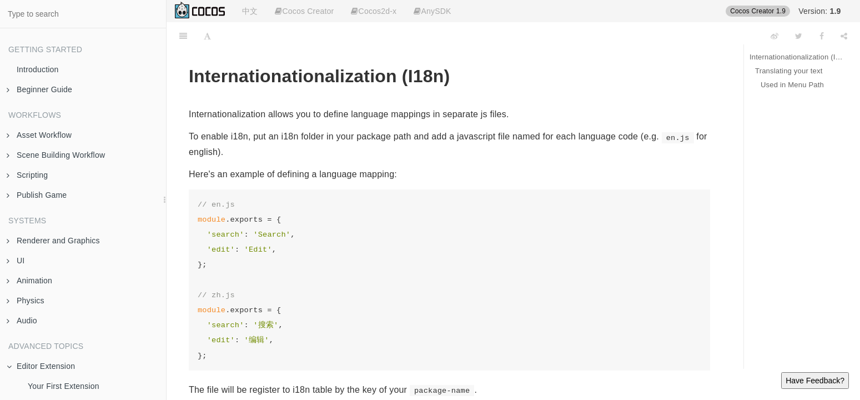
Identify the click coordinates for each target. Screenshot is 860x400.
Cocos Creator (304, 11)
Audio (22, 320)
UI (15, 260)
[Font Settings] (207, 36)
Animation (29, 280)
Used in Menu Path (792, 85)
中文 (250, 11)
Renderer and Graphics (53, 240)
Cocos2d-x (373, 11)
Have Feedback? (815, 380)
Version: (819, 11)
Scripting (27, 175)
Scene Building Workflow (56, 155)
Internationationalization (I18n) (796, 57)
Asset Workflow (39, 135)
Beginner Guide (39, 89)
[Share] (844, 36)
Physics (25, 300)
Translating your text (789, 71)
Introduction (38, 69)
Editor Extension (41, 366)
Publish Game (37, 195)
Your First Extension (63, 386)
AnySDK (432, 11)
